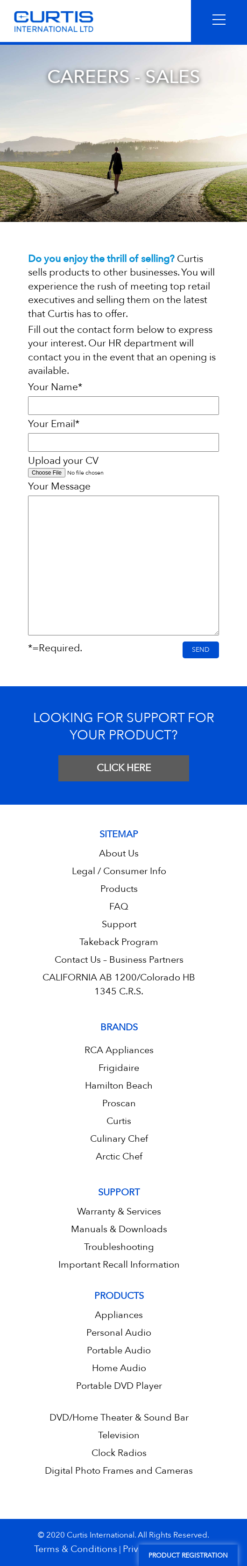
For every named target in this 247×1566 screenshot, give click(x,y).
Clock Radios (119, 1453)
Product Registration (188, 1555)
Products (119, 889)
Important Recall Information (119, 1264)
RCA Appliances (119, 1050)
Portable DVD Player (119, 1386)
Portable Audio (119, 1350)
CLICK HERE (124, 768)
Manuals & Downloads (119, 1229)
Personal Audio (118, 1332)
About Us (119, 853)
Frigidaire (119, 1068)
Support (119, 924)
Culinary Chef (119, 1138)
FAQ (118, 906)
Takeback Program (118, 942)
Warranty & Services (119, 1211)
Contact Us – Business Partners (119, 959)
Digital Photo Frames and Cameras (119, 1470)
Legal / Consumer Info (119, 871)
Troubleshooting (119, 1247)
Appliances (119, 1315)
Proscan (119, 1103)
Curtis (118, 1121)
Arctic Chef (119, 1156)
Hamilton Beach (119, 1085)
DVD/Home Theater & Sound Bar (119, 1417)
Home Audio (119, 1368)
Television (119, 1435)
